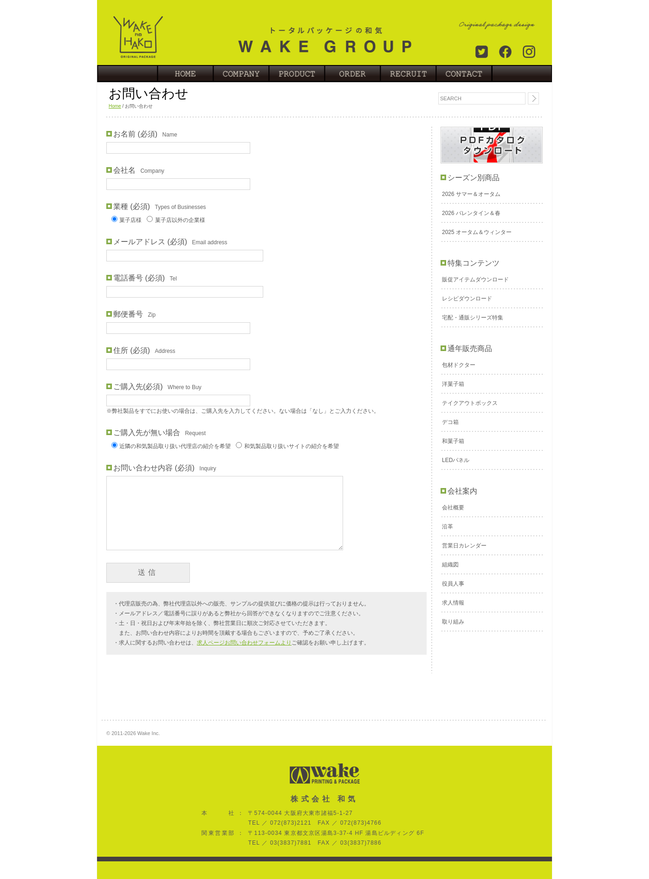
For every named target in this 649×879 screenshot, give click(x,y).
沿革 (447, 526)
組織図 (450, 564)
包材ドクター (458, 365)
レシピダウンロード (467, 298)
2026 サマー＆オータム (471, 194)
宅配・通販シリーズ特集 (472, 317)
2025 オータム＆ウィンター (477, 232)
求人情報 (453, 602)
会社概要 (453, 507)
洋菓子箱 (453, 384)
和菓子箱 (453, 441)
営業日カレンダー (464, 545)
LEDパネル (455, 460)
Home (115, 106)
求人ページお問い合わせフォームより (244, 642)
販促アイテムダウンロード (475, 279)
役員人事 (453, 583)
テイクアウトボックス (470, 403)
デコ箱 (450, 422)
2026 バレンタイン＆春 (471, 213)
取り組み (453, 622)
